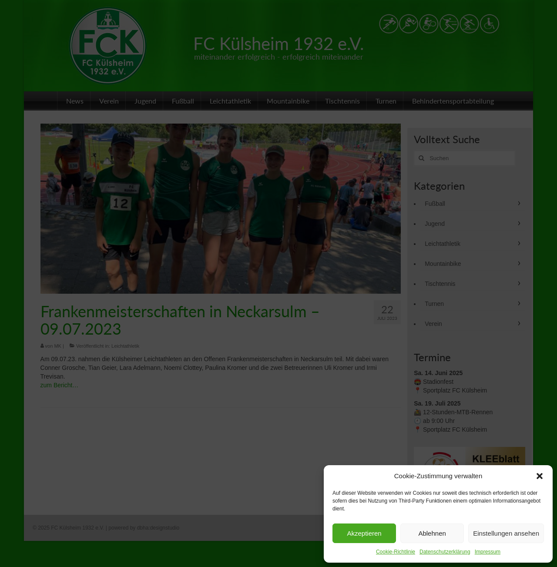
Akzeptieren (364, 533)
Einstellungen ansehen (506, 533)
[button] (539, 476)
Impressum (487, 552)
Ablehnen (432, 533)
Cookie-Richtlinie (395, 552)
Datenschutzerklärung (444, 552)
